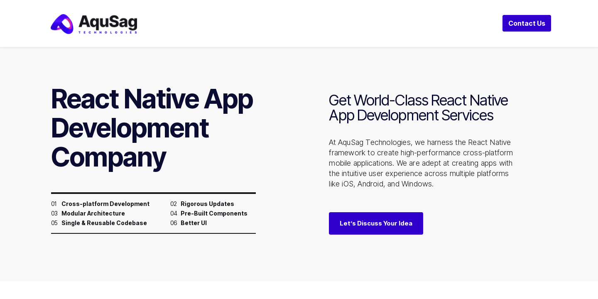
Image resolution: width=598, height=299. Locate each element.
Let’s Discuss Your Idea (376, 223)
